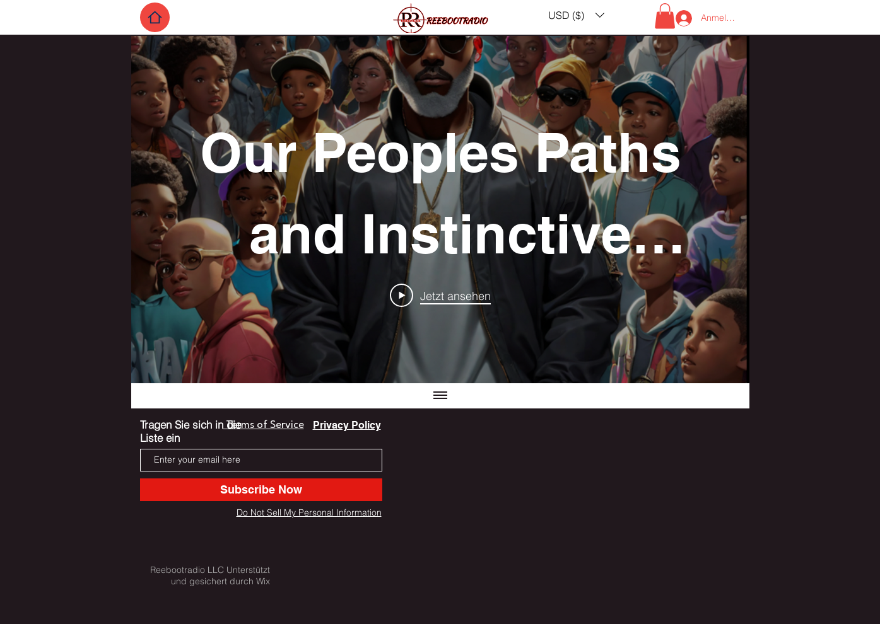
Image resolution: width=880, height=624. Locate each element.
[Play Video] (440, 295)
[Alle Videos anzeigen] (440, 395)
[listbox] (576, 14)
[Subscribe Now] (261, 489)
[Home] (155, 17)
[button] (576, 14)
